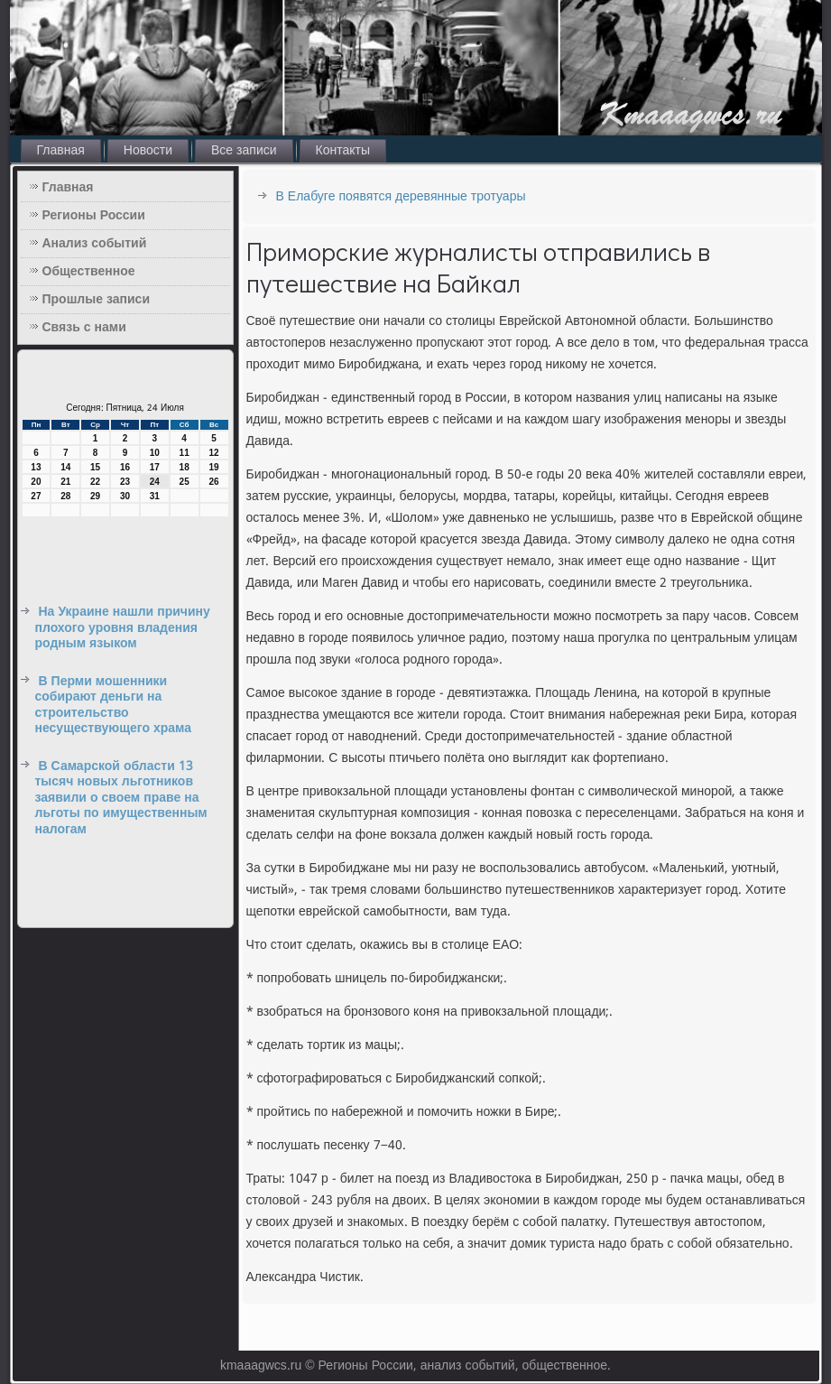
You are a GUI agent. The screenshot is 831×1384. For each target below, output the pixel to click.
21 (65, 482)
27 (36, 496)
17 (155, 467)
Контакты (343, 151)
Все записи (244, 151)
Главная (61, 151)
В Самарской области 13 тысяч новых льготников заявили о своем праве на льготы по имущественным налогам (121, 798)
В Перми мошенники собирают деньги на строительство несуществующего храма (113, 705)
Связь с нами (84, 328)
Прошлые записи (96, 300)
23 (125, 482)
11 (184, 453)
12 (213, 453)
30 (125, 496)
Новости (148, 151)
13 (36, 467)
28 (65, 496)
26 (213, 482)
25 (184, 482)
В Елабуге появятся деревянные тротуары (401, 197)
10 (155, 453)
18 (184, 467)
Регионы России (93, 216)
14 (65, 467)
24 (155, 482)
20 (36, 482)
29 (95, 496)
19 (213, 467)
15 (95, 467)
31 (155, 496)
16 (125, 467)
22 (95, 482)
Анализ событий (94, 244)
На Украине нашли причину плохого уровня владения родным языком (122, 628)
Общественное (88, 272)
